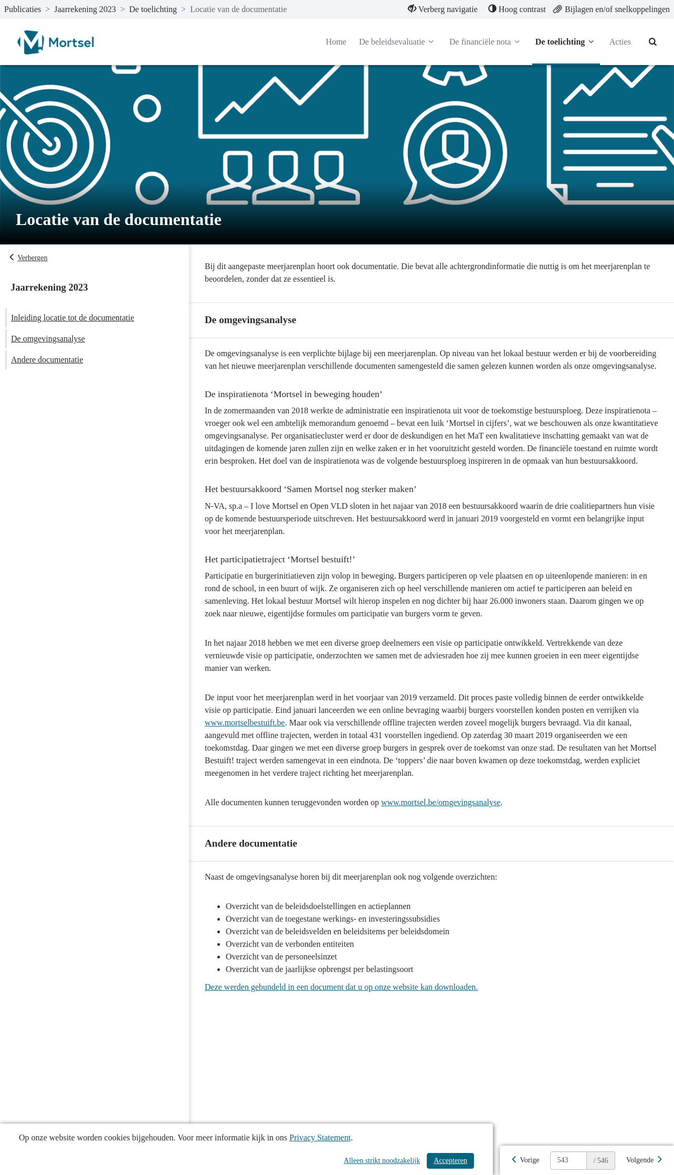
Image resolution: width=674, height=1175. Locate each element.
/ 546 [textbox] (600, 1161)
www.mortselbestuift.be (245, 722)
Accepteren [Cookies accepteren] (450, 1161)
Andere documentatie (47, 359)
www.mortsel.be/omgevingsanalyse (440, 802)
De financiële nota (486, 42)
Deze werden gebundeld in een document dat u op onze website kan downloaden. (341, 986)
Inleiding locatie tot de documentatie (72, 317)
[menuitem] (443, 9)
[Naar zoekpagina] (653, 42)
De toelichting (566, 42)
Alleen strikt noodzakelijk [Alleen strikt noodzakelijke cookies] (382, 1161)
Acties (620, 41)
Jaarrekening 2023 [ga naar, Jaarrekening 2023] (85, 9)
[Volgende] (644, 1160)
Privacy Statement (320, 1137)
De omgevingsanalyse (48, 338)
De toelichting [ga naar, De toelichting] (153, 9)
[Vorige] (525, 1160)
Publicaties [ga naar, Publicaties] (22, 9)
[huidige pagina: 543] (568, 1160)
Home (336, 41)
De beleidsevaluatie (398, 42)
